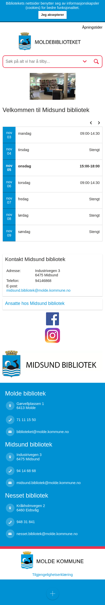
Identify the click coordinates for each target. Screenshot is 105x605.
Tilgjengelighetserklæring (52, 575)
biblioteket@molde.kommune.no (43, 432)
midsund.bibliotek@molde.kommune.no (38, 290)
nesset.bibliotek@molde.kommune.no (47, 534)
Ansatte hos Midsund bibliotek (35, 303)
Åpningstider (92, 27)
